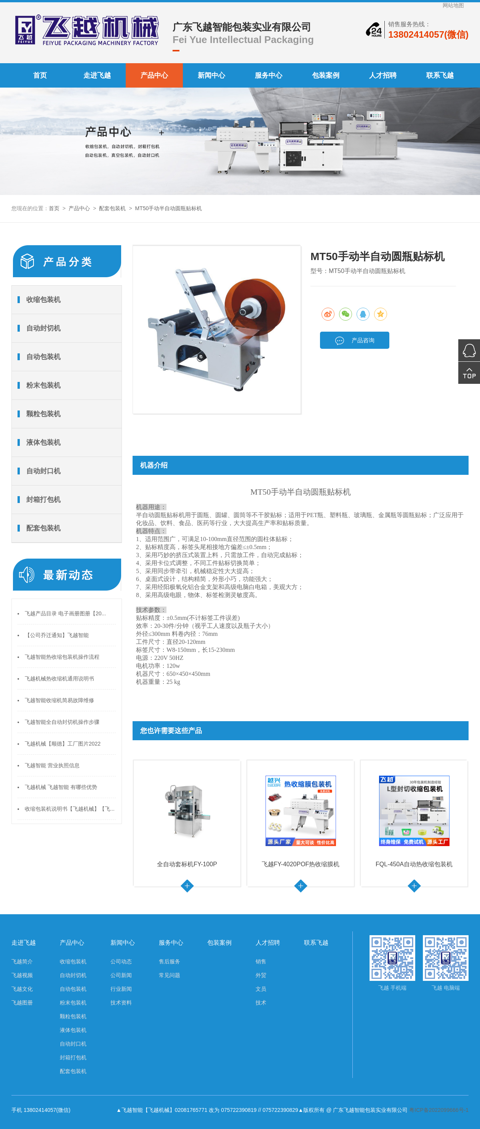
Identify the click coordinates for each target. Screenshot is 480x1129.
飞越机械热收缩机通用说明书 (59, 678)
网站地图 (453, 5)
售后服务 (169, 961)
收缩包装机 (43, 299)
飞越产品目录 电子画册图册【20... (65, 613)
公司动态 (121, 961)
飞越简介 (22, 961)
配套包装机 (112, 208)
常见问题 (169, 975)
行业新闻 (121, 989)
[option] (187, 823)
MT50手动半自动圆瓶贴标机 (168, 208)
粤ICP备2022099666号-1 (439, 1110)
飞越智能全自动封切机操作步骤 (62, 722)
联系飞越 (440, 75)
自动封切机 (43, 328)
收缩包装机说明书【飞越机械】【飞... (70, 809)
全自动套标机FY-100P (187, 864)
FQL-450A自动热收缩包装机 (414, 864)
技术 (261, 1003)
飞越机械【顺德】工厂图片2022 (63, 744)
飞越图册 (22, 1003)
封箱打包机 (43, 499)
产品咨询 (354, 341)
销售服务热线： (409, 24)
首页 (40, 75)
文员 (261, 989)
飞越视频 (22, 975)
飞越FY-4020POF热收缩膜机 (301, 864)
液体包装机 (43, 442)
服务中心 (268, 75)
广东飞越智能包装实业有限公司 (242, 27)
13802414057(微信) (428, 34)
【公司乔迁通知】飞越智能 (57, 635)
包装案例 (325, 75)
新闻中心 (211, 75)
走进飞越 (97, 75)
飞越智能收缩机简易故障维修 (59, 700)
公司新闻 (121, 975)
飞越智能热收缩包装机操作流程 (62, 657)
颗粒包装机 (43, 413)
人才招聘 (383, 75)
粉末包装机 (43, 385)
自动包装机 (43, 356)
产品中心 (154, 75)
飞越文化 (22, 989)
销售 (261, 961)
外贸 (261, 975)
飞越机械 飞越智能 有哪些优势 (61, 787)
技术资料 (121, 1003)
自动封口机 (43, 471)
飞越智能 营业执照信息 (52, 765)
